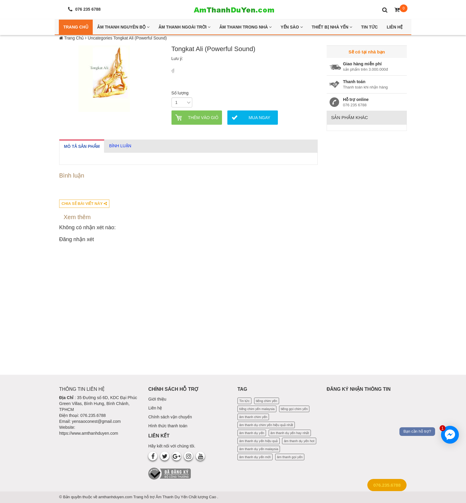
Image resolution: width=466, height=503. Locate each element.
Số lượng (180, 93)
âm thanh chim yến (253, 417)
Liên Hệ (395, 27)
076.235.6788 (387, 485)
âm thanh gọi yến (290, 457)
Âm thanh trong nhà (245, 27)
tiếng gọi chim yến (294, 409)
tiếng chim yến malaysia (257, 409)
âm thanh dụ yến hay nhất (289, 433)
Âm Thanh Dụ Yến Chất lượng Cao (186, 497)
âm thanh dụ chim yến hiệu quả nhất (266, 425)
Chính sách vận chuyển (170, 417)
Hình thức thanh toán (167, 425)
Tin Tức (369, 27)
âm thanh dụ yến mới (255, 457)
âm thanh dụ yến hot (299, 441)
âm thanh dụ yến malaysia (258, 449)
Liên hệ (155, 408)
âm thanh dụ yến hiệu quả (258, 441)
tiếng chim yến (266, 401)
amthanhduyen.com (115, 497)
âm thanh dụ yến (251, 433)
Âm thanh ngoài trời (184, 27)
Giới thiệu (157, 399)
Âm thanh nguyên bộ (123, 27)
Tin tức (244, 401)
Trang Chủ (75, 27)
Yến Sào (292, 27)
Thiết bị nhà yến (332, 27)
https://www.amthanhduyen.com (88, 433)
